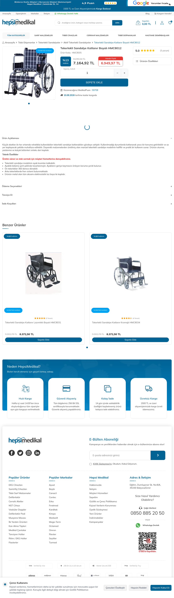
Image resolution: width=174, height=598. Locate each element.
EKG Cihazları (16, 485)
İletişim (47, 13)
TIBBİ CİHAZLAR (69, 35)
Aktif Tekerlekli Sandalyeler (77, 42)
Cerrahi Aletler (16, 501)
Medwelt (53, 517)
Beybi (52, 489)
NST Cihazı (14, 505)
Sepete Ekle (94, 82)
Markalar (35, 13)
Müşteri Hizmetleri (98, 493)
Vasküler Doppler (17, 509)
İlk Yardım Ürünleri (18, 522)
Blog (148, 13)
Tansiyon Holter (17, 534)
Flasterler (13, 542)
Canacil (53, 493)
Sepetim (93, 497)
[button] (29, 103)
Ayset (52, 485)
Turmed (53, 542)
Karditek (53, 509)
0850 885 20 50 (147, 513)
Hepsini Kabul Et (161, 587)
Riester (52, 534)
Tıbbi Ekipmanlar (26, 42)
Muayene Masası (17, 517)
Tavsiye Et (87, 194)
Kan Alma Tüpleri (17, 526)
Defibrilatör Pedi (17, 513)
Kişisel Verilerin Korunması (102, 505)
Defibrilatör (14, 497)
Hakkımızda (95, 485)
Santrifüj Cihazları (18, 489)
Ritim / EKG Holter (18, 538)
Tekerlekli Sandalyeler (49, 42)
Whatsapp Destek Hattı (66, 13)
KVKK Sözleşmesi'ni (102, 464)
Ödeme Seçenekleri (87, 186)
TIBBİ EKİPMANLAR (127, 35)
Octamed (53, 526)
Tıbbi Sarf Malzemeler (20, 493)
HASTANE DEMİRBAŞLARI (157, 35)
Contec (52, 497)
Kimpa (52, 513)
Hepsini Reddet (139, 587)
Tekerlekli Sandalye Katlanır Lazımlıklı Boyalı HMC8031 (33, 322)
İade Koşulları (87, 203)
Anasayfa (6, 13)
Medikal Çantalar (17, 530)
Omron (52, 530)
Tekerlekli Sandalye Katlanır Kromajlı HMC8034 (116, 322)
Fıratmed (53, 505)
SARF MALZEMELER (43, 35)
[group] (29, 73)
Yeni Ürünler (95, 513)
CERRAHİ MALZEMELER (98, 35)
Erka (51, 501)
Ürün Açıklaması (87, 138)
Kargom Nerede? (163, 13)
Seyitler (53, 538)
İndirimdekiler (96, 517)
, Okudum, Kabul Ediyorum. (113, 464)
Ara (117, 22)
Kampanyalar (96, 522)
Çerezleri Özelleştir (115, 587)
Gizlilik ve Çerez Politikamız (103, 501)
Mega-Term (55, 522)
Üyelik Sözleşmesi (98, 509)
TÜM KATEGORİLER (16, 35)
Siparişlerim (21, 13)
